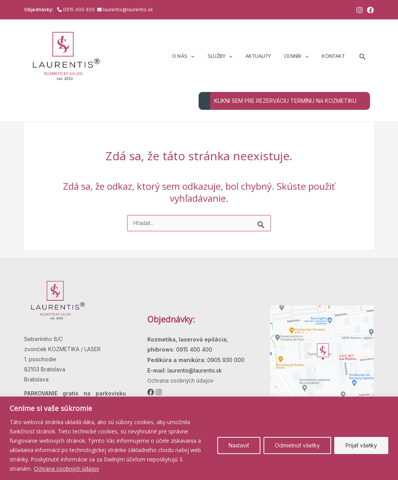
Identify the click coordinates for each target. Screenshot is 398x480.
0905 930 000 (225, 360)
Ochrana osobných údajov (67, 468)
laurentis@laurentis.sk (128, 9)
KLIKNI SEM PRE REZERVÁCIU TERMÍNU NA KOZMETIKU (277, 101)
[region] (199, 438)
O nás (198, 55)
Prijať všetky (361, 445)
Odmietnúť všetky (297, 445)
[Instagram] (359, 10)
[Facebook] (370, 10)
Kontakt (334, 55)
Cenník (301, 55)
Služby (231, 55)
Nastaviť (239, 445)
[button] (205, 55)
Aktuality (266, 55)
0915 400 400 (79, 9)
